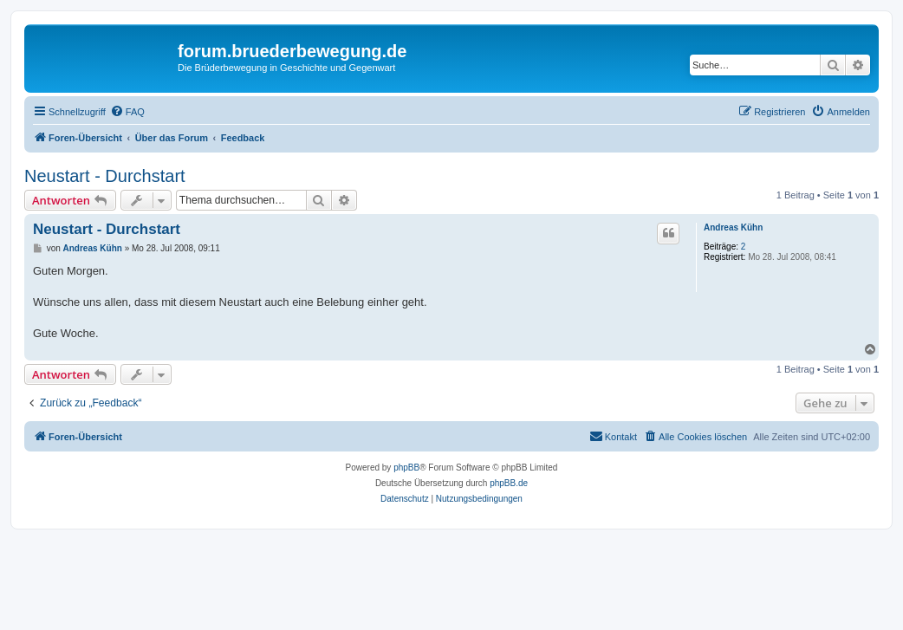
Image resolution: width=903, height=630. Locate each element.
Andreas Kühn (733, 227)
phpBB (406, 467)
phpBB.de (509, 483)
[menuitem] (127, 111)
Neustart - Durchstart (104, 175)
